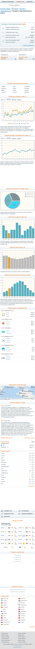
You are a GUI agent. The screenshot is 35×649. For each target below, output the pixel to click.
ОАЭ (4, 615)
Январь (8, 340)
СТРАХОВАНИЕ (25, 510)
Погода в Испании (5, 638)
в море (23, 58)
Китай (22, 609)
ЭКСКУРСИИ (30, 1)
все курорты (31, 485)
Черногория (6, 622)
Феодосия (3, 477)
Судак (2, 475)
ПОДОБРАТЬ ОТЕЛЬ (9, 513)
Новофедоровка (5, 466)
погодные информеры (18, 644)
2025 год (14, 99)
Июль (7, 314)
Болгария (5, 598)
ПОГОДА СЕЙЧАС (5, 441)
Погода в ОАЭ (21, 635)
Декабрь (8, 342)
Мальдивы (23, 611)
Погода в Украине (5, 642)
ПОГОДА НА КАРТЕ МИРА (8, 1)
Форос (2, 479)
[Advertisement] (17, 22)
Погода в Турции (4, 635)
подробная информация (28, 45)
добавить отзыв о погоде (6, 437)
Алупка (2, 453)
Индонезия (23, 605)
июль (14, 90)
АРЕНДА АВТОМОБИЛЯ (27, 513)
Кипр (4, 609)
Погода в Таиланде (22, 633)
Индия (4, 605)
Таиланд (23, 615)
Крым (16, 9)
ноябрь (27, 90)
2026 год (9, 99)
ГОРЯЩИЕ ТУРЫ (20, 1)
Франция (5, 620)
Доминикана (24, 600)
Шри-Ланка (6, 624)
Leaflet (1, 398)
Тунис (4, 617)
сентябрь (27, 86)
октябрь (27, 88)
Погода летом (17, 559)
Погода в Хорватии (22, 638)
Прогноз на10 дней (4, 58)
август (15, 92)
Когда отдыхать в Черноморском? (17, 308)
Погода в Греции (21, 636)
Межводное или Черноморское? (17, 589)
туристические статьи (17, 645)
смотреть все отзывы (29, 437)
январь (4, 86)
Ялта (2, 483)
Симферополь (4, 472)
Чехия (22, 622)
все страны (31, 626)
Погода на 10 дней (18, 520)
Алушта (3, 455)
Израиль (22, 602)
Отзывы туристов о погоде (17, 402)
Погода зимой (17, 555)
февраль (4, 88)
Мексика (23, 613)
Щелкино (3, 481)
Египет (5, 602)
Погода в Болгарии (5, 636)
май (14, 86)
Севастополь (4, 470)
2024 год (19, 99)
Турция (22, 617)
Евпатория (3, 462)
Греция (5, 600)
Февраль (8, 338)
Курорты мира (5, 9)
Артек (2, 457)
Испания (5, 607)
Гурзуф (2, 460)
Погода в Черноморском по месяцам (17, 83)
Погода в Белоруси (22, 642)
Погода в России (21, 640)
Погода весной (17, 557)
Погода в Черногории (5, 640)
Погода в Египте (4, 633)
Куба (4, 611)
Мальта (5, 613)
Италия (22, 607)
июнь (14, 88)
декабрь (27, 92)
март (3, 90)
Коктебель (3, 464)
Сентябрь (8, 333)
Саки (2, 468)
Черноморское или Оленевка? (17, 591)
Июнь (7, 316)
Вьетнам (23, 598)
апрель (4, 92)
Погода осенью (17, 561)
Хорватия (23, 620)
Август (8, 312)
